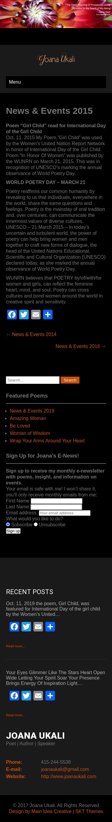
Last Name (17, 506)
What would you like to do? (34, 518)
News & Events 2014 (31, 334)
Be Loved (20, 425)
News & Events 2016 (81, 346)
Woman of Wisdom (30, 433)
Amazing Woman (28, 418)
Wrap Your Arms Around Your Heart (47, 440)
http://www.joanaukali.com (68, 776)
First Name (17, 500)
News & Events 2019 (32, 410)
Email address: (22, 512)
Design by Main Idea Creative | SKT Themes (56, 811)
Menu (15, 82)
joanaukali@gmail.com (65, 769)
